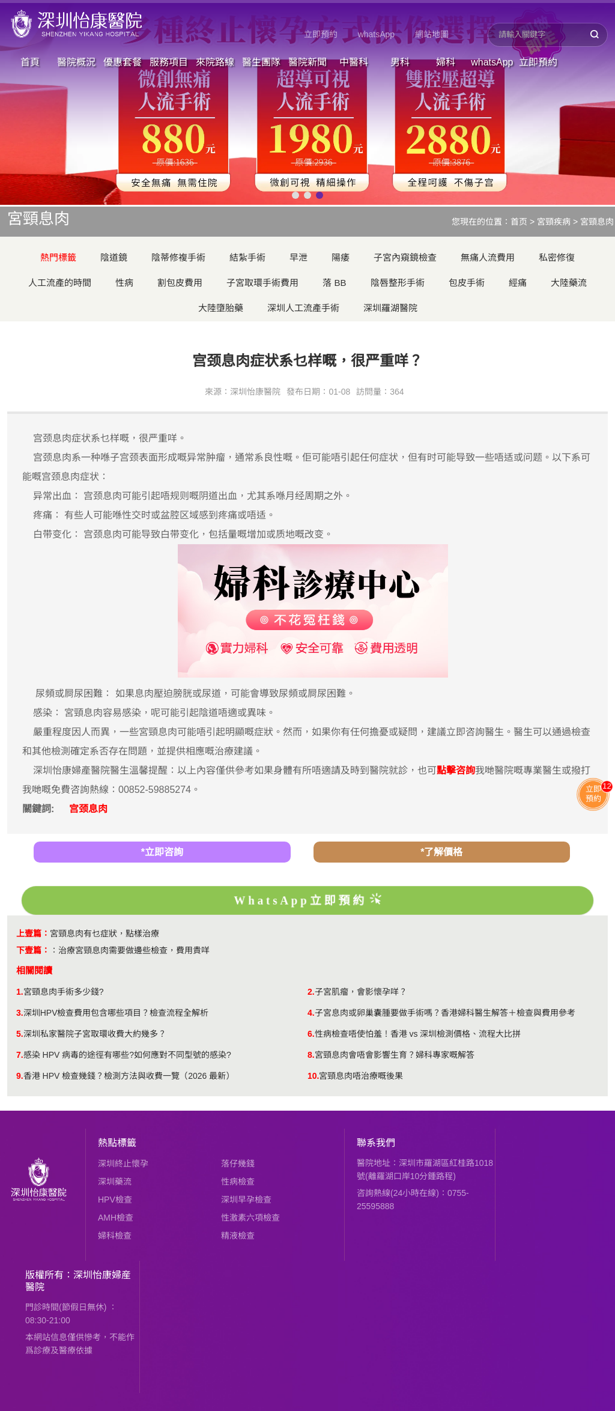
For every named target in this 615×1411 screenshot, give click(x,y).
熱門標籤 (58, 257)
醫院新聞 (307, 62)
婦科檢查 (115, 1235)
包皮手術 (467, 283)
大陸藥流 (569, 283)
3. (19, 1013)
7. (19, 1055)
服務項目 (169, 62)
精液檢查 (238, 1235)
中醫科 (353, 62)
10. (313, 1076)
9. (19, 1076)
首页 (518, 221)
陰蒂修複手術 (178, 257)
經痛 (518, 283)
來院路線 (215, 62)
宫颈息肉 (88, 809)
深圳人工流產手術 (303, 308)
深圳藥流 (115, 1181)
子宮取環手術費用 (262, 283)
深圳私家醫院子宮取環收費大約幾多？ (94, 1034)
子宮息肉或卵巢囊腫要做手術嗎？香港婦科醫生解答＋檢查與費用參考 (445, 1013)
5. (19, 1034)
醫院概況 (76, 62)
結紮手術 (247, 257)
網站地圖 (432, 34)
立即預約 (321, 34)
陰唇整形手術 (398, 283)
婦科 (445, 62)
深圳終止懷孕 (123, 1163)
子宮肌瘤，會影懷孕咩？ (361, 992)
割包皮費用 (179, 283)
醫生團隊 (261, 62)
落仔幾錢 (238, 1163)
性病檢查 (238, 1181)
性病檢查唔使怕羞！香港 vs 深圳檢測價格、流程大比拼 (418, 1034)
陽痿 (341, 257)
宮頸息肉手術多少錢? (63, 992)
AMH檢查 (115, 1217)
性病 (124, 283)
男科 (400, 62)
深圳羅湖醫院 (390, 308)
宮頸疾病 (554, 221)
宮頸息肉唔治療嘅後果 (361, 1076)
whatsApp (376, 34)
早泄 (298, 257)
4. (311, 1013)
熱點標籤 (117, 1143)
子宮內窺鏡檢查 (405, 257)
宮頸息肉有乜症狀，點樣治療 (104, 933)
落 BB (334, 283)
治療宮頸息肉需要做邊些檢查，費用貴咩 (134, 950)
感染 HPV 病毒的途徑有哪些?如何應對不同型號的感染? (127, 1055)
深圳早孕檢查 (246, 1199)
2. (311, 992)
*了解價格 (441, 852)
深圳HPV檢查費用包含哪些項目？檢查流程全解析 (116, 1013)
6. (311, 1034)
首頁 (30, 62)
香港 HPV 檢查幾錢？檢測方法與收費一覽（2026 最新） (129, 1076)
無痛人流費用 (488, 257)
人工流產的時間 (59, 283)
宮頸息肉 (597, 221)
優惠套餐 (122, 62)
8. (311, 1055)
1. (19, 992)
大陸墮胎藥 (220, 308)
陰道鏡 (113, 257)
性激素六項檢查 (250, 1217)
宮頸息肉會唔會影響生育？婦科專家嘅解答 (394, 1055)
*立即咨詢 (162, 852)
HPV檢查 (115, 1199)
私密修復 (557, 257)
